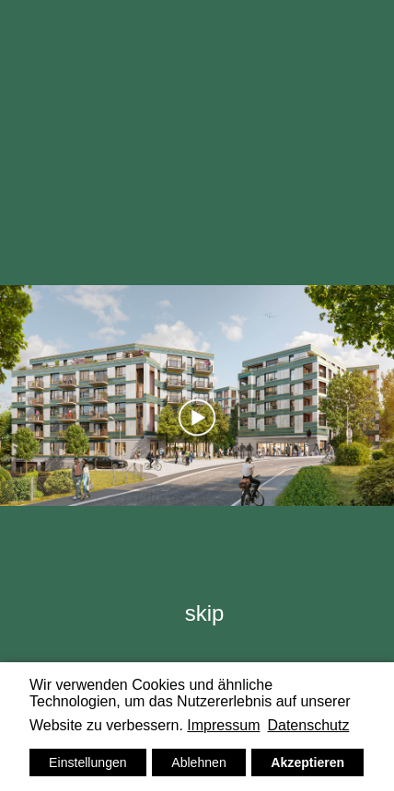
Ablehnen (198, 762)
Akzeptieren (307, 762)
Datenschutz (308, 725)
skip (205, 613)
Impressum (223, 725)
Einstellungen (88, 762)
